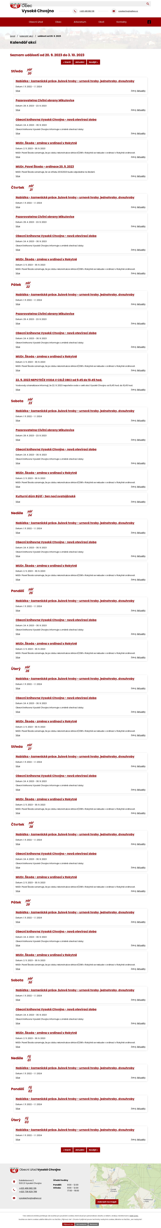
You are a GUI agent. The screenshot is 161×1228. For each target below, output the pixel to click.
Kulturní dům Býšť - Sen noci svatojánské (45, 497)
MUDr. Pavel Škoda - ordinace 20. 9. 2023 (45, 167)
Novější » (97, 63)
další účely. (134, 1215)
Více (18, 91)
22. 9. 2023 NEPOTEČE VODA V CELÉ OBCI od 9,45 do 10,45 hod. (59, 381)
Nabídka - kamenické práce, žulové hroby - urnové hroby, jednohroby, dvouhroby (75, 82)
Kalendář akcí (26, 36)
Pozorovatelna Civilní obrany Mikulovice (45, 101)
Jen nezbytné (81, 1224)
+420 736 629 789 (28, 1196)
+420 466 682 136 (27, 1193)
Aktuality (141, 91)
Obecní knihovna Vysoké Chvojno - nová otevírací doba (56, 120)
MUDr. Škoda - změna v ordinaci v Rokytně (46, 144)
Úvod (12, 36)
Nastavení (95, 1224)
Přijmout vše (66, 1224)
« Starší (63, 63)
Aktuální (79, 63)
